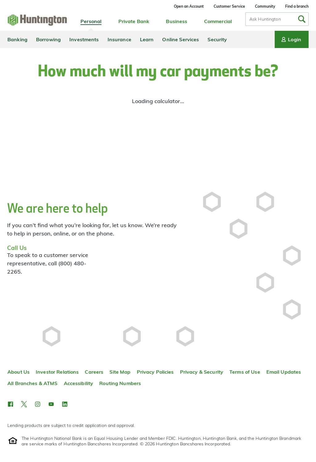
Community (265, 6)
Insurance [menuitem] (119, 39)
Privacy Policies (155, 372)
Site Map (119, 372)
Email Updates (283, 372)
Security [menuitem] (217, 39)
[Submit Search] (302, 19)
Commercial (218, 21)
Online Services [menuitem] (180, 39)
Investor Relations (57, 372)
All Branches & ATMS (32, 383)
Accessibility (78, 383)
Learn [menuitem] (147, 39)
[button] (10, 404)
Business (176, 21)
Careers (94, 372)
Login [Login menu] (290, 39)
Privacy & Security (201, 372)
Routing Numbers (120, 383)
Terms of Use (244, 372)
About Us (18, 372)
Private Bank (134, 21)
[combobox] (277, 19)
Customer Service (229, 6)
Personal (90, 21)
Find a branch (297, 6)
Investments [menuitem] (84, 39)
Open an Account (189, 6)
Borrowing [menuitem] (48, 39)
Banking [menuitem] (17, 39)
